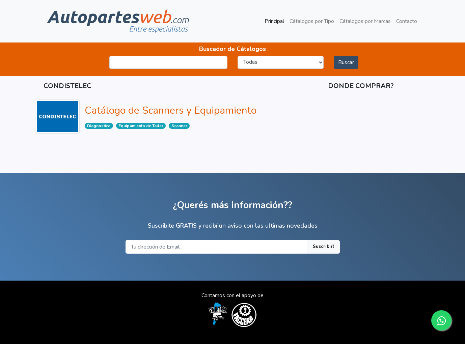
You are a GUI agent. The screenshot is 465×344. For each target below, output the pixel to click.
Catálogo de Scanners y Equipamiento (170, 110)
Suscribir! (323, 246)
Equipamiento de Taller (140, 125)
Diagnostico (99, 125)
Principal (276, 21)
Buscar (346, 62)
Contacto (406, 21)
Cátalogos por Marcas (365, 21)
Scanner (179, 125)
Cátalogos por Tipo (312, 21)
